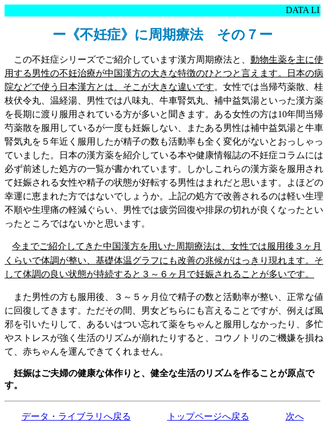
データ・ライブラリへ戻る (76, 416)
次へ (295, 416)
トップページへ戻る (208, 416)
